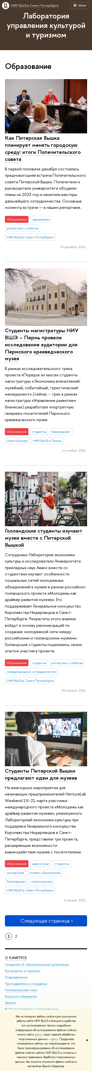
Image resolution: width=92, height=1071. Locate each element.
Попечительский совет (21, 990)
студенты (39, 431)
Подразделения (16, 977)
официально (41, 219)
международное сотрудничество (32, 671)
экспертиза (15, 872)
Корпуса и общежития (21, 996)
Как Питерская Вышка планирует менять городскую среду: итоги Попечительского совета (43, 148)
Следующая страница (46, 920)
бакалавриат (60, 431)
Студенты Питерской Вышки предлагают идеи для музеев (41, 774)
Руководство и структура (22, 971)
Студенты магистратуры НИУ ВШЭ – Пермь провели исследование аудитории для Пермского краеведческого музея (42, 344)
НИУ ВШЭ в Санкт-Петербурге (35, 5)
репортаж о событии (22, 228)
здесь (38, 1034)
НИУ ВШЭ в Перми (47, 440)
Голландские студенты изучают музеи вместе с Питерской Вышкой (43, 537)
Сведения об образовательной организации (37, 964)
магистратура (17, 440)
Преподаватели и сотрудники (26, 983)
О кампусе (16, 957)
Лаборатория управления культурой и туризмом (46, 25)
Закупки (10, 1003)
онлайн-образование (45, 872)
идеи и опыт (41, 863)
